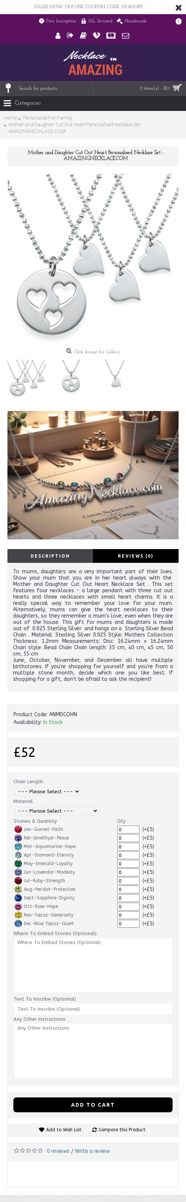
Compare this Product (122, 1129)
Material (23, 801)
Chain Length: (28, 781)
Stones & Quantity (35, 821)
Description (50, 556)
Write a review (92, 1151)
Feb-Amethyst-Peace (42, 838)
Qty (121, 821)
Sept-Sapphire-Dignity (44, 898)
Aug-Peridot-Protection (45, 889)
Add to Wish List (63, 1129)
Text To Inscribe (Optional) (44, 999)
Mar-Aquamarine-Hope (45, 846)
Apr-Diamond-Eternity (44, 855)
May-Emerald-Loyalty (44, 863)
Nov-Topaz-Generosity (44, 915)
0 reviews (58, 1151)
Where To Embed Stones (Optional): (55, 933)
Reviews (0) (136, 556)
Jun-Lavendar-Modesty (45, 872)
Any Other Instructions (39, 1019)
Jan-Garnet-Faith (39, 829)
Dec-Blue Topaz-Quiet (44, 923)
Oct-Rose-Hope (36, 906)
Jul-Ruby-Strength (40, 880)
